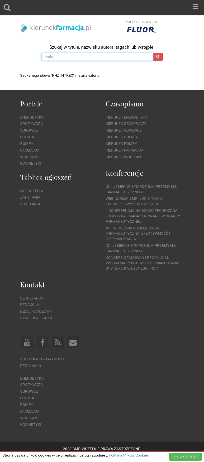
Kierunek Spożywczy (126, 123)
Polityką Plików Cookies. (129, 455)
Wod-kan (28, 157)
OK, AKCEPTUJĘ (186, 457)
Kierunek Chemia (122, 137)
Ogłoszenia (31, 191)
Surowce (29, 130)
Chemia (27, 137)
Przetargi (30, 204)
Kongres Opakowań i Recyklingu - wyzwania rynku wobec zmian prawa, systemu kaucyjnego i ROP (142, 263)
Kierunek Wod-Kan (123, 157)
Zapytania (30, 197)
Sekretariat (32, 298)
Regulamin (30, 365)
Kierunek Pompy (121, 143)
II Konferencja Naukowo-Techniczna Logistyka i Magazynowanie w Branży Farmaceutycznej (143, 216)
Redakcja (29, 304)
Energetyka (32, 117)
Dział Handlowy (36, 311)
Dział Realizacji (36, 318)
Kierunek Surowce (124, 130)
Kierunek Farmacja (124, 150)
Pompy (26, 143)
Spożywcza (31, 123)
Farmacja (29, 150)
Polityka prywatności (42, 359)
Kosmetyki (30, 163)
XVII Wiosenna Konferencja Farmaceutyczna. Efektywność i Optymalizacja (138, 233)
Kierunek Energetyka (126, 117)
